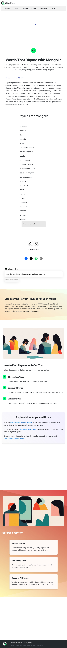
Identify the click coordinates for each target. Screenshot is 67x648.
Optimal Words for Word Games (21, 422)
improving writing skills (28, 429)
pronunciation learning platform (14, 438)
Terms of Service (16, 642)
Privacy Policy (27, 642)
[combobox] (34, 224)
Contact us (40, 645)
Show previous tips (12, 280)
